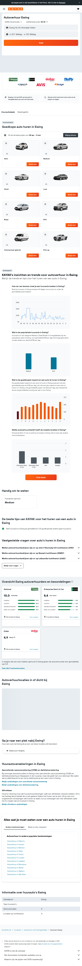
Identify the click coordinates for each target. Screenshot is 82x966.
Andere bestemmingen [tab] (15, 827)
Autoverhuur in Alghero (16, 871)
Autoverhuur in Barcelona (16, 864)
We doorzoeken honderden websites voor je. (42, 955)
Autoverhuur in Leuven (15, 844)
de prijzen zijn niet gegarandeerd (51, 944)
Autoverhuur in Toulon (15, 854)
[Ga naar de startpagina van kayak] (15, 8)
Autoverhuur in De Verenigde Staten (35, 930)
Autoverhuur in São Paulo (16, 874)
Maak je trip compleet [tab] (37, 827)
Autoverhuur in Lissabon (16, 861)
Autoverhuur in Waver (15, 868)
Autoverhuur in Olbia (14, 851)
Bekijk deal (32, 164)
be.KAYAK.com (6, 930)
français (62, 3)
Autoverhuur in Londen (15, 858)
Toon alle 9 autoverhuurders (13, 668)
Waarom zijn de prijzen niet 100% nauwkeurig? (42, 959)
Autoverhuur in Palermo (16, 841)
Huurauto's (17, 930)
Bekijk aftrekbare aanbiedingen (14, 804)
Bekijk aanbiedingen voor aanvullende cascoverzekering (24, 781)
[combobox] (13, 22)
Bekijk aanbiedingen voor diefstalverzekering (20, 785)
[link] (41, 477)
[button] (79, 2)
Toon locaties (34, 617)
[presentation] (72, 582)
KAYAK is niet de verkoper (42, 950)
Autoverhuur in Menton (16, 848)
